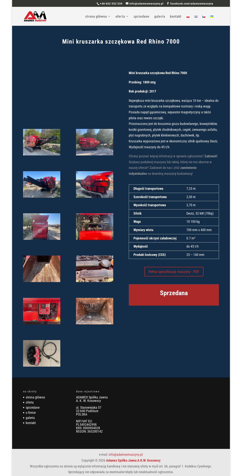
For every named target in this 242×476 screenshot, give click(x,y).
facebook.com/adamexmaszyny (191, 3)
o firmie (31, 413)
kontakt (176, 17)
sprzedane (141, 17)
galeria (159, 17)
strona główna (96, 17)
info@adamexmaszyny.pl (126, 454)
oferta (120, 17)
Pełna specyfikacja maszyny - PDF (174, 271)
